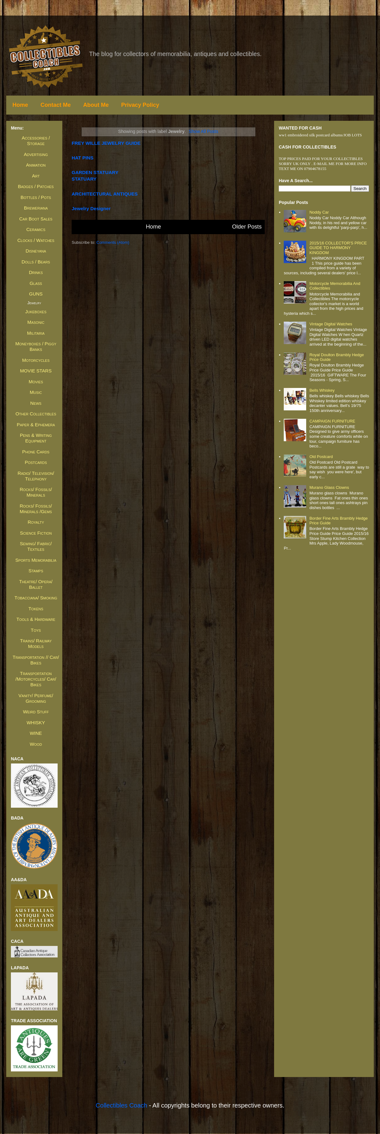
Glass (36, 283)
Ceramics (35, 229)
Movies (36, 381)
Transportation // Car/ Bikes (35, 659)
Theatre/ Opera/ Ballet (35, 584)
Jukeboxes (35, 311)
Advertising (36, 154)
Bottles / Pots (36, 197)
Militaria (36, 333)
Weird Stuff (36, 711)
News (35, 403)
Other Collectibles (36, 413)
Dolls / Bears (35, 261)
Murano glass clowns (329, 487)
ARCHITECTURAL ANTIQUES (105, 193)
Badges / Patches (36, 186)
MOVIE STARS (35, 370)
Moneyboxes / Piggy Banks (35, 346)
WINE (36, 733)
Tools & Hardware (36, 619)
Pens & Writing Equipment (36, 437)
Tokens (35, 608)
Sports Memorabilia (35, 560)
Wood (36, 744)
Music (36, 392)
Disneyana (36, 250)
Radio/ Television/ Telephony (35, 475)
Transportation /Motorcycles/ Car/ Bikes (36, 679)
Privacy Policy (140, 105)
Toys (36, 630)
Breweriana (36, 207)
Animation (36, 165)
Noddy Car (319, 212)
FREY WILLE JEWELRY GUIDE (106, 143)
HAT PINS (82, 157)
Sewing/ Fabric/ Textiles (36, 546)
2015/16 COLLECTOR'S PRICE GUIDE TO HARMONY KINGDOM (338, 248)
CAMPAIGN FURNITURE (332, 421)
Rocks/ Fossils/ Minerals (36, 492)
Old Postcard (321, 456)
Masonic (36, 322)
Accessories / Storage (36, 140)
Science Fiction (36, 533)
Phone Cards (35, 451)
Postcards (36, 462)
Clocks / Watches (36, 240)
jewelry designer (91, 208)
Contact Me (55, 105)
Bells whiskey (322, 390)
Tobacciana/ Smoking (36, 597)
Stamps (35, 570)
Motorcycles (36, 360)
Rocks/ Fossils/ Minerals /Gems (36, 508)
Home (20, 105)
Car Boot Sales (35, 218)
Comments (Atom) (113, 242)
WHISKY (35, 722)
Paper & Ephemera (36, 424)
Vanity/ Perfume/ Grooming (35, 698)
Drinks (36, 272)
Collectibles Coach (121, 1105)
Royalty (36, 522)
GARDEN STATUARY (95, 172)
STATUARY (84, 179)
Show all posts (203, 131)
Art (36, 175)
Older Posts (247, 227)
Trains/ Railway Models (35, 643)
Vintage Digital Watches (330, 324)
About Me (96, 105)
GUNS (35, 293)
